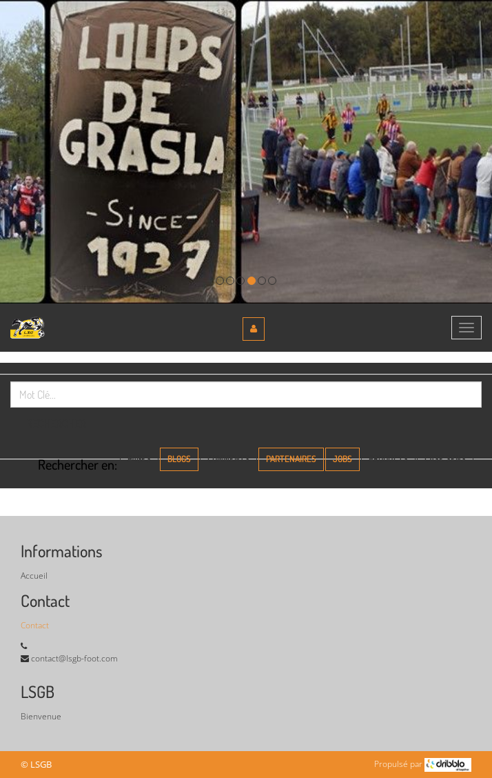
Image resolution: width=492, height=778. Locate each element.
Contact (35, 625)
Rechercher (56, 423)
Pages (139, 458)
